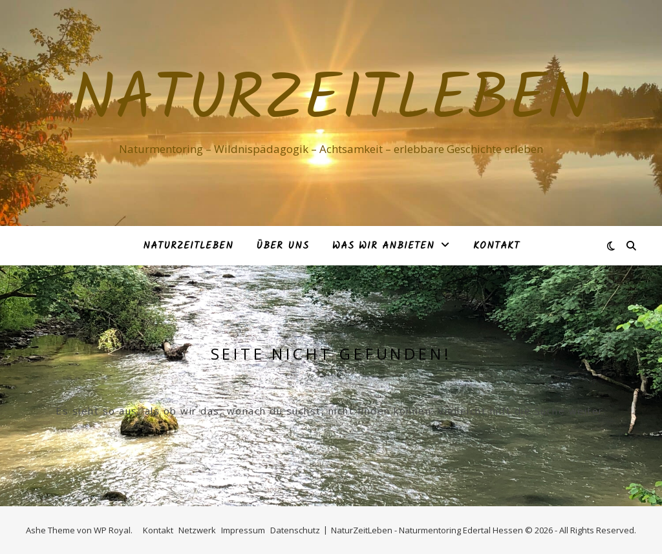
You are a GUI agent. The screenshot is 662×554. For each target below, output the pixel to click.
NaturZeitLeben (331, 101)
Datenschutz (295, 530)
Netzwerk (197, 530)
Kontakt (496, 246)
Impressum (243, 530)
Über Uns (283, 246)
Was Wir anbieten (383, 246)
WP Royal (112, 530)
